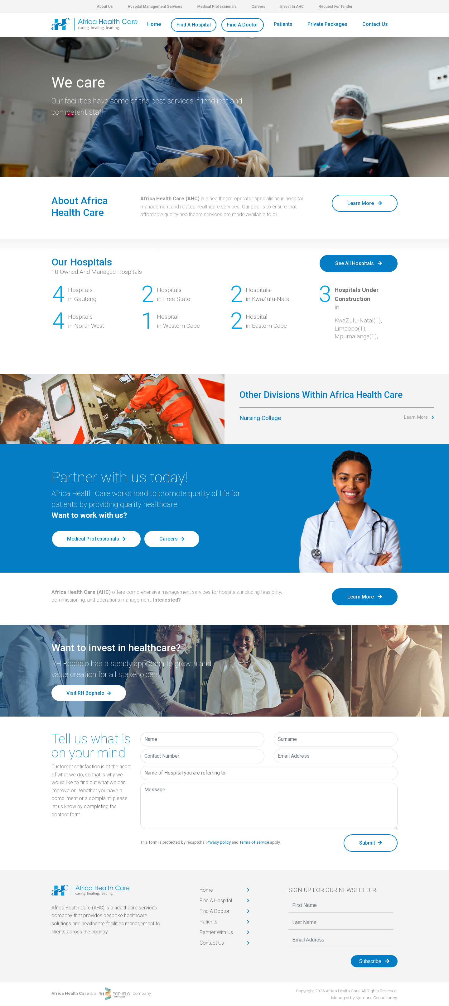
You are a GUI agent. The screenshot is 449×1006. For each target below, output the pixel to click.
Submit (370, 843)
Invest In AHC (292, 6)
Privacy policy (218, 842)
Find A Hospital (193, 25)
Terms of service (254, 842)
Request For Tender (335, 6)
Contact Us (375, 24)
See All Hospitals (358, 263)
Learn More (364, 203)
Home (154, 24)
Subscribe (374, 961)
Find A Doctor (242, 25)
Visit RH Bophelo (85, 693)
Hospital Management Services (155, 6)
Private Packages (327, 24)
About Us (105, 6)
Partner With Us (216, 932)
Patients (283, 24)
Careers (258, 6)
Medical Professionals (217, 6)
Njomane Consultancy (376, 997)
